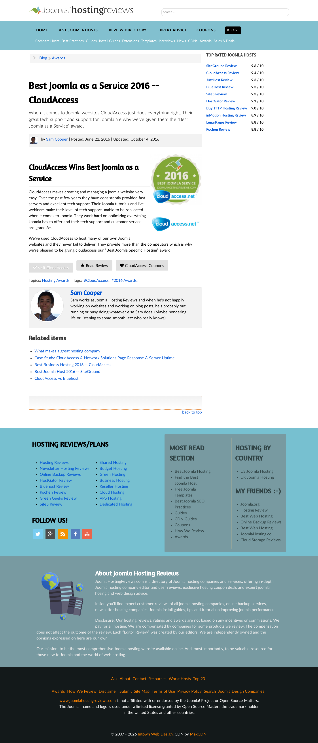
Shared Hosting (113, 463)
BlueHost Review (219, 87)
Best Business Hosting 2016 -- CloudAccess (72, 365)
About (125, 679)
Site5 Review (216, 94)
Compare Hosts (47, 41)
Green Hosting (112, 475)
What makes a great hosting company (67, 351)
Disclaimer (108, 692)
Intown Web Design (155, 734)
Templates (149, 41)
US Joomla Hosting (256, 472)
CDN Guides (186, 519)
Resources (157, 679)
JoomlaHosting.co (255, 534)
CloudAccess (97, 281)
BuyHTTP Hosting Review (226, 108)
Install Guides (109, 41)
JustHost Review (219, 80)
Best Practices (73, 41)
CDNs (192, 41)
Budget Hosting (113, 469)
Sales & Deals (224, 41)
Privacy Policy (189, 692)
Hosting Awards (56, 281)
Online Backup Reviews (60, 475)
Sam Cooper (57, 139)
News (181, 41)
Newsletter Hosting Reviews (64, 469)
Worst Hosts (180, 679)
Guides (91, 41)
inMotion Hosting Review (226, 115)
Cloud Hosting (112, 493)
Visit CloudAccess (51, 268)
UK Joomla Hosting (257, 478)
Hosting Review (254, 510)
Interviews (167, 41)
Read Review (94, 266)
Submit (125, 692)
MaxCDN (198, 734)
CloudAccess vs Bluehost (56, 379)
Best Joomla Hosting (192, 472)
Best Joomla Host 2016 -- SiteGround (67, 372)
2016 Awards (125, 281)
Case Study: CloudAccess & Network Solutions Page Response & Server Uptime (104, 358)
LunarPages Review (221, 122)
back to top (192, 412)
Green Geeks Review (58, 498)
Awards (206, 41)
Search (210, 692)
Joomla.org (249, 504)
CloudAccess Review (222, 73)
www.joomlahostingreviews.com (87, 701)
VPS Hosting (110, 498)
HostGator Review (220, 101)
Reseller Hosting (114, 487)
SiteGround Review (221, 66)
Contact (139, 679)
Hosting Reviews (54, 463)
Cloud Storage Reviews (260, 540)
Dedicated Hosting (116, 504)
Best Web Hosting (256, 516)
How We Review (189, 531)
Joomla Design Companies (241, 692)
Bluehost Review (54, 487)
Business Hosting (115, 481)
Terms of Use (163, 692)
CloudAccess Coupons (142, 266)
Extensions (130, 41)
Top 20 (199, 679)
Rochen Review (218, 129)
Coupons (182, 525)
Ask (114, 679)
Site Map (142, 692)
